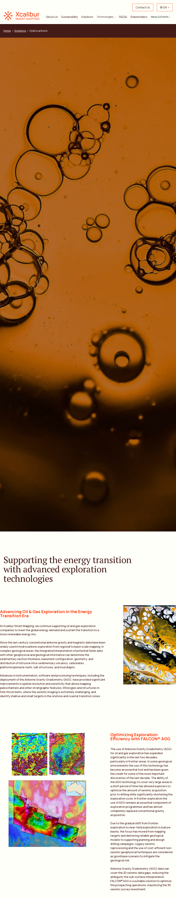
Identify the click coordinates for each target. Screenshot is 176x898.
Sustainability (69, 17)
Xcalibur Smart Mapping (23, 16)
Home (7, 31)
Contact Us (143, 7)
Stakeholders (138, 17)
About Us (52, 17)
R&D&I (123, 17)
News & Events (160, 17)
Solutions (87, 17)
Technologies (105, 17)
